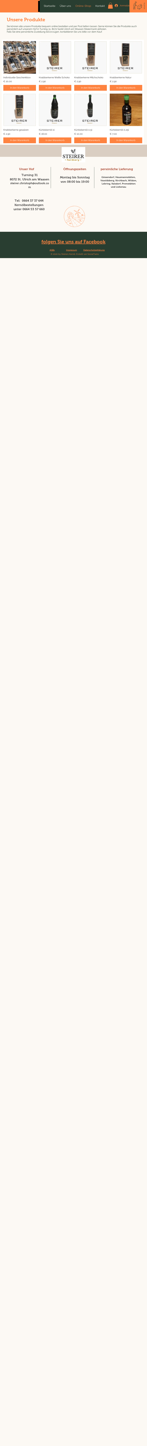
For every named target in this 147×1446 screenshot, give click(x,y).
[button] (110, 6)
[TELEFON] (144, 5)
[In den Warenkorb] (19, 88)
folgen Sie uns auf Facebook (73, 241)
